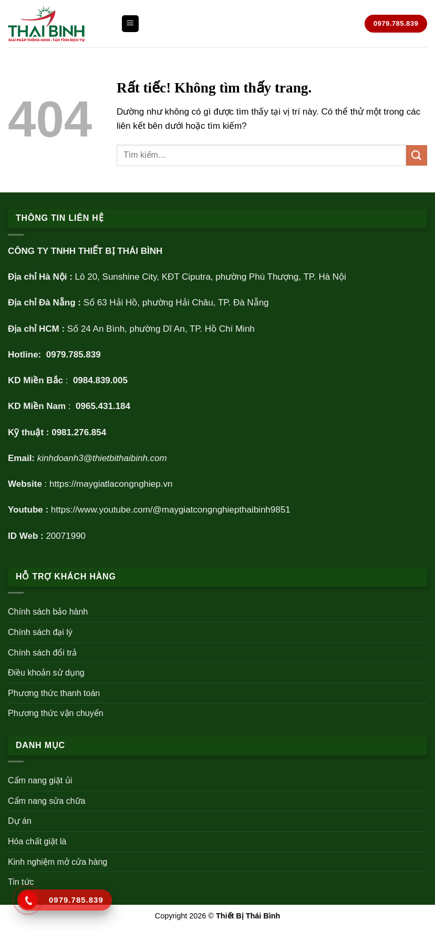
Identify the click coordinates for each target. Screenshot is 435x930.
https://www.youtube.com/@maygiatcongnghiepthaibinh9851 (171, 510)
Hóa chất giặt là (37, 841)
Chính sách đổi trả (42, 652)
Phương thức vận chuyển (55, 713)
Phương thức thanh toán (54, 693)
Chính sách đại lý (40, 632)
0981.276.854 (78, 432)
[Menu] (130, 24)
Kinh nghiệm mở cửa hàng (57, 861)
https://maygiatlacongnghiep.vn (110, 484)
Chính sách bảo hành (48, 611)
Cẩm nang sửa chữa (47, 800)
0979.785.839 (73, 355)
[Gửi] (416, 155)
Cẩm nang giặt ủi (40, 780)
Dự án (20, 820)
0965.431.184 (103, 406)
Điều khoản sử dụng (46, 672)
